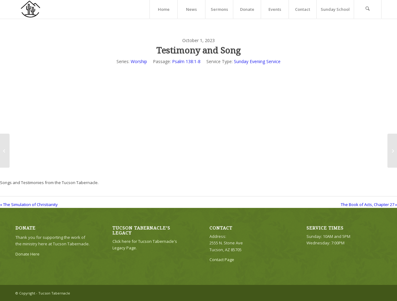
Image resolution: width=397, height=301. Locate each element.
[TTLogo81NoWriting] (30, 9)
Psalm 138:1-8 (186, 61)
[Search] (368, 9)
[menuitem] (163, 9)
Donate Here (27, 254)
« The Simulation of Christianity (29, 204)
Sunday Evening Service (257, 61)
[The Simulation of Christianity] (5, 151)
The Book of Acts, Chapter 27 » (369, 204)
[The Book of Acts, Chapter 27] (392, 151)
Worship (139, 61)
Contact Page (221, 259)
